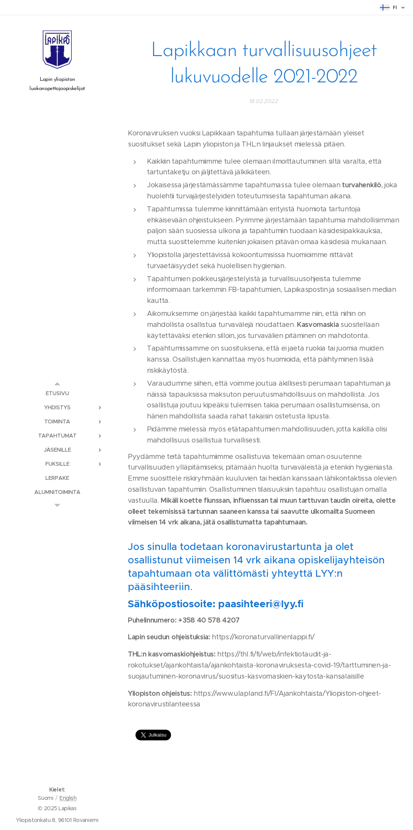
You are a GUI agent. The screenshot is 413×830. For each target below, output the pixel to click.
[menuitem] (57, 393)
